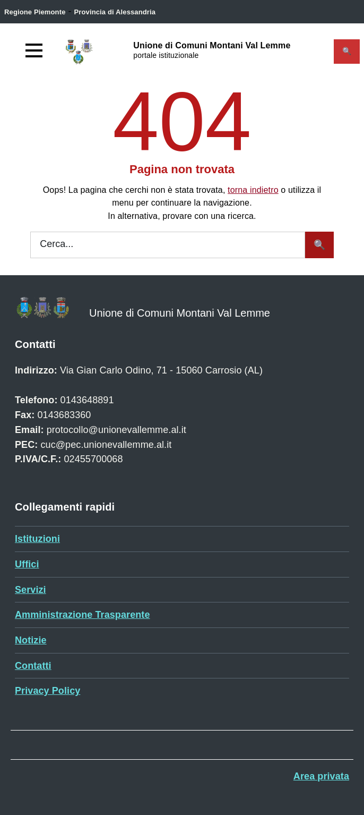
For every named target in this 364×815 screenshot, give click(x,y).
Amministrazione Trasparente (82, 614)
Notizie (31, 640)
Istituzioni (37, 538)
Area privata (321, 776)
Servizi (30, 589)
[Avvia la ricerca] (319, 245)
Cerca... (56, 244)
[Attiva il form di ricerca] (347, 51)
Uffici (27, 564)
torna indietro (253, 189)
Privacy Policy (47, 690)
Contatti (33, 665)
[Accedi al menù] (33, 50)
